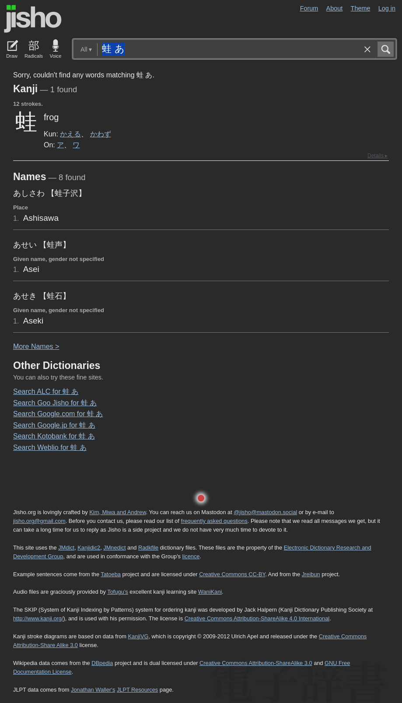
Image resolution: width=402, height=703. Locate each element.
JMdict (66, 547)
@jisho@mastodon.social (265, 512)
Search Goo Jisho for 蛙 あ (55, 403)
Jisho (33, 19)
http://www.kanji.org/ (38, 618)
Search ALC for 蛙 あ (45, 391)
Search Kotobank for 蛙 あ (54, 436)
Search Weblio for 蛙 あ (50, 447)
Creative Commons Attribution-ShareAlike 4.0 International (257, 618)
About (334, 8)
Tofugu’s (117, 591)
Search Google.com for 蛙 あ (58, 414)
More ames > (36, 346)
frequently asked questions (214, 521)
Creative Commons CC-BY (232, 574)
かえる (70, 134)
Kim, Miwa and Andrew (117, 512)
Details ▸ (377, 156)
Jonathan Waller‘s (93, 689)
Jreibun (311, 574)
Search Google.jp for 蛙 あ (54, 425)
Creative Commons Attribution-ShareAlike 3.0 (255, 663)
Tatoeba (111, 574)
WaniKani (210, 591)
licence (191, 556)
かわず (100, 134)
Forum (309, 8)
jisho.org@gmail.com (39, 521)
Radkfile (148, 547)
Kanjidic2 (88, 547)
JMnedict (114, 547)
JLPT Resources (137, 689)
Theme (361, 8)
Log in (386, 8)
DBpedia (102, 663)
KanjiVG (138, 636)
